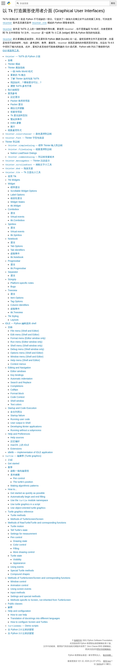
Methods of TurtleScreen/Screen (26, 519)
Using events (17, 567)
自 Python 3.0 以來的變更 (21, 633)
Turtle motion (17, 526)
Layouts (14, 319)
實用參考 (12, 93)
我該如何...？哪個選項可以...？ (26, 82)
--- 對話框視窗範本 (31, 157)
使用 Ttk (12, 176)
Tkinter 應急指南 (16, 67)
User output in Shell (20, 423)
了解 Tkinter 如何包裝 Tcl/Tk (24, 78)
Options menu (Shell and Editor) (26, 353)
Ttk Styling (13, 316)
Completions (16, 386)
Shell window (17, 401)
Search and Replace (20, 382)
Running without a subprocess (25, 430)
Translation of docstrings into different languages (35, 618)
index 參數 (15, 122)
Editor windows (18, 371)
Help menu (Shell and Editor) (25, 360)
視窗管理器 (16, 111)
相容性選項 (16, 198)
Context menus (18, 364)
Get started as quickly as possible (27, 493)
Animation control (19, 585)
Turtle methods (18, 515)
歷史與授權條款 (104, 649)
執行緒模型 (13, 89)
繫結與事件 (16, 119)
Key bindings (17, 375)
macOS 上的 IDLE (19, 445)
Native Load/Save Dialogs (23, 153)
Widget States (17, 202)
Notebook (13, 238)
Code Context (17, 397)
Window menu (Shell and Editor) (26, 356)
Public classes (15, 603)
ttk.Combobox (17, 220)
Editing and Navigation (19, 367)
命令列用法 (16, 412)
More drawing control (24, 552)
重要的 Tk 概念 (18, 75)
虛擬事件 (15, 253)
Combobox (13, 209)
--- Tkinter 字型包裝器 (24, 137)
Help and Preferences (19, 434)
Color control (19, 544)
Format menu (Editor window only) (27, 338)
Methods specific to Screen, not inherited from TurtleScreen (40, 600)
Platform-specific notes (22, 283)
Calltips (14, 389)
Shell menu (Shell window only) (26, 345)
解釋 (10, 607)
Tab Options (16, 246)
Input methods (17, 592)
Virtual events (17, 216)
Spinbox (12, 224)
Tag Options (16, 301)
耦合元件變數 (17, 108)
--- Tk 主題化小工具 (23, 172)
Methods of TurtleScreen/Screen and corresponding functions (39, 578)
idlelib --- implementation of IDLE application (30, 452)
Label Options (17, 194)
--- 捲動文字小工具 (28, 164)
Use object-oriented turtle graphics (27, 508)
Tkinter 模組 (14, 64)
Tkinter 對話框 (12, 141)
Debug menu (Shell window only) (27, 349)
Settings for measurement (23, 533)
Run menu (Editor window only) (26, 341)
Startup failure (17, 415)
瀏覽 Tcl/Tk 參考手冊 (20, 86)
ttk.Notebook (16, 257)
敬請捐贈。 (108, 655)
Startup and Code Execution (22, 408)
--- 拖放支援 (19, 168)
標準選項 (15, 187)
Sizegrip (12, 279)
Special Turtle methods (22, 570)
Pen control (19, 478)
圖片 (12, 126)
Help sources (17, 437)
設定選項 (15, 97)
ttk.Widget (15, 205)
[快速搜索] (63, 3)
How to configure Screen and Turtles (29, 622)
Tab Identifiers (17, 250)
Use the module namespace (29, 500)
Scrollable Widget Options (23, 191)
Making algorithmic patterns (24, 485)
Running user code (20, 419)
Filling (16, 548)
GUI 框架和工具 (11, 50)
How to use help (18, 614)
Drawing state (20, 541)
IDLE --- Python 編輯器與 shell (20, 323)
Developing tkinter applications (26, 426)
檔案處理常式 (15, 130)
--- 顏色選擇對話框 (28, 134)
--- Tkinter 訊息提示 (27, 160)
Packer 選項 (16, 104)
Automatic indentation (21, 378)
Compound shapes (20, 574)
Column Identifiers (19, 305)
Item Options (16, 297)
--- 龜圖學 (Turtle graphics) (23, 456)
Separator (13, 272)
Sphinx (100, 664)
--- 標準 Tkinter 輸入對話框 (35, 145)
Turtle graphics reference (20, 511)
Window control (18, 581)
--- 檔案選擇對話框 (30, 149)
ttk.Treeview (16, 312)
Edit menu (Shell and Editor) (24, 334)
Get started (13, 463)
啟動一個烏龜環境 (19, 471)
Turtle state (16, 555)
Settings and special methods (25, 596)
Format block (17, 393)
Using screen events (20, 589)
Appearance (19, 563)
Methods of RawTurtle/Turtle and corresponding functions (37, 522)
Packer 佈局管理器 (20, 100)
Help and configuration (19, 611)
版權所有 (78, 640)
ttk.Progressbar (18, 268)
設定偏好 (15, 441)
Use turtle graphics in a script (25, 504)
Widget (11, 183)
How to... (12, 489)
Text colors (15, 404)
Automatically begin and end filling (27, 496)
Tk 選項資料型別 (18, 115)
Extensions (16, 448)
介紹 (10, 460)
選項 (12, 213)
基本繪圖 (15, 474)
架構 (10, 60)
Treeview (12, 290)
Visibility (17, 559)
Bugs (13, 286)
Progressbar (14, 261)
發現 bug (107, 661)
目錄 (10, 327)
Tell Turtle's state (19, 530)
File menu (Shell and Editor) (24, 330)
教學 (10, 467)
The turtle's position (23, 482)
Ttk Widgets (14, 180)
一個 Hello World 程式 (21, 71)
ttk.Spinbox (16, 235)
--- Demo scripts (23, 625)
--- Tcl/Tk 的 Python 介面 (22, 56)
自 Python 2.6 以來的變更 (21, 629)
